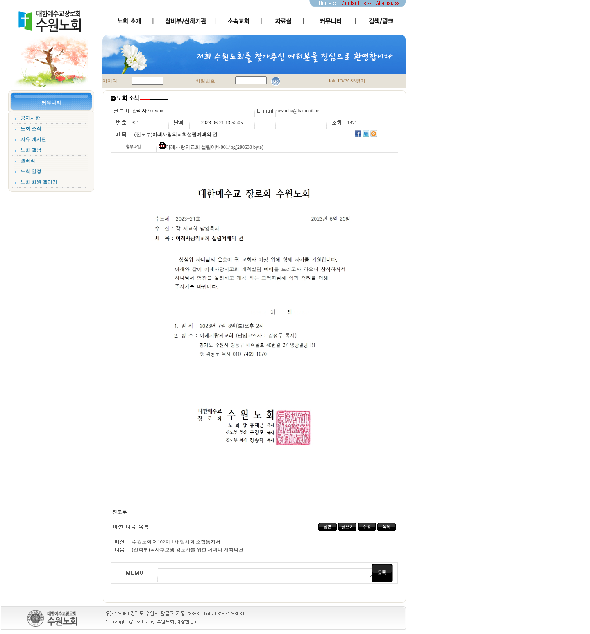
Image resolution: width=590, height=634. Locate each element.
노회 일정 (30, 171)
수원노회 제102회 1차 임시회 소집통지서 (176, 542)
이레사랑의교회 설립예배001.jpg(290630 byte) (214, 147)
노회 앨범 (30, 150)
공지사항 (30, 118)
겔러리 (27, 161)
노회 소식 (30, 129)
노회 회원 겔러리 (38, 182)
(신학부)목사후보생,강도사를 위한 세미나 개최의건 (187, 549)
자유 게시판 (33, 139)
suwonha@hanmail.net (298, 111)
